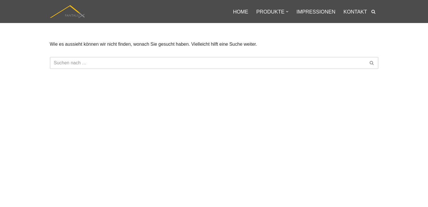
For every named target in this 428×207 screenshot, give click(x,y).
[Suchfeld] (373, 11)
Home (240, 12)
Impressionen (316, 12)
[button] (287, 11)
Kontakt (355, 12)
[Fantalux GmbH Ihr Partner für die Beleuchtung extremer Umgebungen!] (67, 11)
